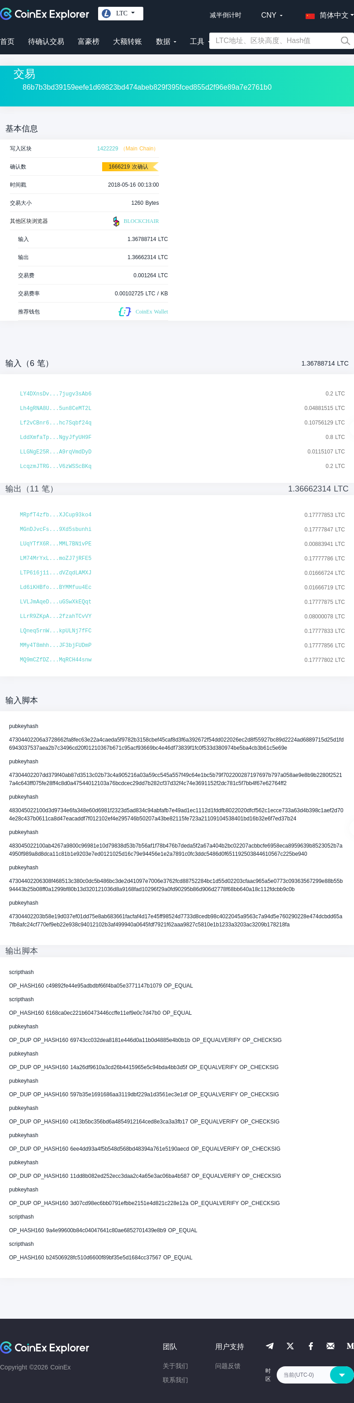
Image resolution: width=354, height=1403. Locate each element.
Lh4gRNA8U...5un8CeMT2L (55, 408)
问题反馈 (228, 1365)
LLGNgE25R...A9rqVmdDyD (55, 452)
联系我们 (175, 1380)
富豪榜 (88, 41)
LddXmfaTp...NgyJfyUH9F (55, 437)
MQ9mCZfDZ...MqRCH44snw (55, 660)
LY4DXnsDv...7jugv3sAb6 (55, 394)
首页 (7, 41)
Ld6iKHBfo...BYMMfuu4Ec (55, 587)
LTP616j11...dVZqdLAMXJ (55, 573)
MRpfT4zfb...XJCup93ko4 (55, 515)
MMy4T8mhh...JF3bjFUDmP (55, 645)
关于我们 (175, 1365)
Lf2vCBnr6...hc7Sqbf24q (55, 423)
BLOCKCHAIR (135, 221)
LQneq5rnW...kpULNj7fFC (55, 631)
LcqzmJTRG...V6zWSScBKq (55, 466)
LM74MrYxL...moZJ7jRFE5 (55, 558)
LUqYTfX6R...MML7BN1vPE (55, 544)
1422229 (107, 148)
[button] (325, 13)
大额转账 (127, 41)
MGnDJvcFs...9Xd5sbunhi (55, 529)
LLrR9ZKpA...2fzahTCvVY (55, 616)
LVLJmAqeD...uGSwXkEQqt (55, 602)
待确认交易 (46, 41)
